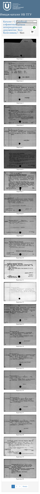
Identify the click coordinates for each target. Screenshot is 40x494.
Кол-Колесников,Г (13, 31)
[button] (32, 32)
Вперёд (25, 486)
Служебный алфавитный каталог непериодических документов (15, 25)
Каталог (7, 21)
